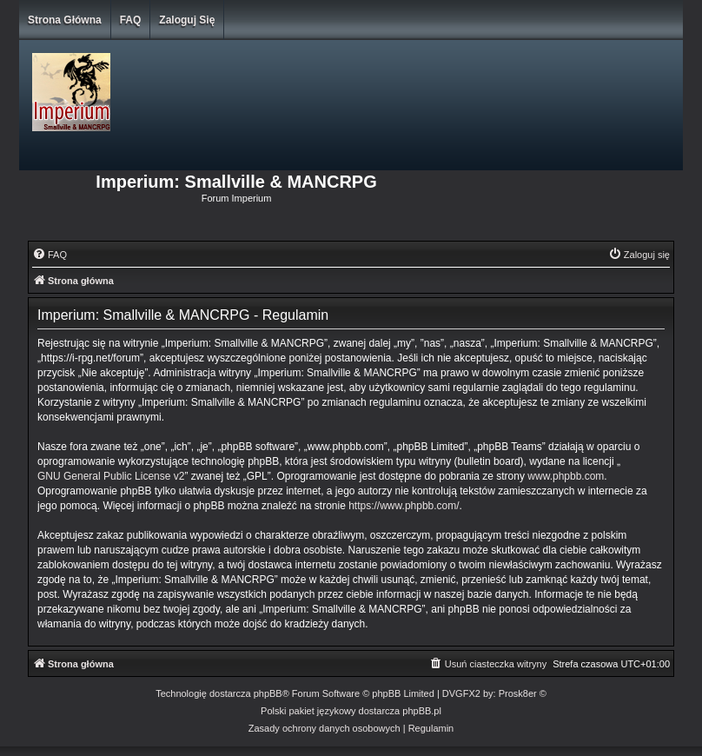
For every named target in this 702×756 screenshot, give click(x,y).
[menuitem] (49, 254)
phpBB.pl (421, 711)
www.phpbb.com (565, 476)
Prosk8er (518, 693)
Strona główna (65, 20)
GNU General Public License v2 (110, 476)
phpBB (268, 693)
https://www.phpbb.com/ (403, 506)
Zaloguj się (187, 20)
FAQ (131, 20)
